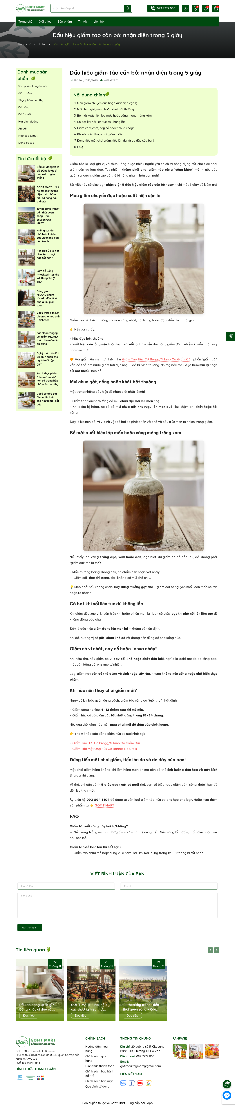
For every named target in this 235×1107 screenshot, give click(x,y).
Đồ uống (23, 107)
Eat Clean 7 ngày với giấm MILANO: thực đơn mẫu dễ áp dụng (48, 338)
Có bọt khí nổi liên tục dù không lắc (101, 122)
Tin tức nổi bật (32, 158)
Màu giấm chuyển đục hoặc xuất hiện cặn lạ (107, 103)
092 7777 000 (166, 8)
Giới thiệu (45, 21)
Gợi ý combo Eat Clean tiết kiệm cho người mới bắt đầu (48, 399)
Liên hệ (99, 21)
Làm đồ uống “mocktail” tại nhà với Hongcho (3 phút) (48, 276)
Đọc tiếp (29, 1015)
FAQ (80, 147)
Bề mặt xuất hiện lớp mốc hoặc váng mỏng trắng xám (114, 115)
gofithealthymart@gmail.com (140, 1066)
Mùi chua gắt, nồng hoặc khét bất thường (105, 109)
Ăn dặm (23, 128)
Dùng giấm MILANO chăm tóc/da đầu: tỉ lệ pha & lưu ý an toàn (47, 298)
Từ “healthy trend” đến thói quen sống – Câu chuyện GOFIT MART (48, 216)
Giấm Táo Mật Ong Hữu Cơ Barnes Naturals (104, 749)
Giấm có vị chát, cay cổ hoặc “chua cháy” (105, 128)
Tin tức (82, 21)
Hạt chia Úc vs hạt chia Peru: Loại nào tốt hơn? (48, 254)
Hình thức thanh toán (99, 1066)
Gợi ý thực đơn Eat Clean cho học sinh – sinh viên (48, 316)
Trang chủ (25, 21)
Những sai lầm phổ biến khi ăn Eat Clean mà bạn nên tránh (48, 236)
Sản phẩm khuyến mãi (32, 86)
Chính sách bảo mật (99, 1081)
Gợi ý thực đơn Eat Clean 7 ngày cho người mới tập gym (48, 359)
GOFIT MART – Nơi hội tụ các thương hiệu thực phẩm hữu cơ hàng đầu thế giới (48, 194)
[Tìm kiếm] (127, 8)
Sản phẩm (65, 21)
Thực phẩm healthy (30, 100)
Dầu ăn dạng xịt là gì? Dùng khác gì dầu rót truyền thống (48, 172)
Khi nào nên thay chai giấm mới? (99, 134)
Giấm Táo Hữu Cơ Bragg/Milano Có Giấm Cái (156, 359)
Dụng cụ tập (26, 142)
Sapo (149, 1103)
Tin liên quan (33, 950)
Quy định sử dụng (97, 1086)
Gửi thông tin (29, 927)
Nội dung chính (89, 94)
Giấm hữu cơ (26, 93)
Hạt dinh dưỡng (28, 121)
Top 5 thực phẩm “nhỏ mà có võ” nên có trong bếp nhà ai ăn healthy (47, 379)
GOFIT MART (104, 805)
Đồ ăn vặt (24, 114)
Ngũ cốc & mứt (27, 135)
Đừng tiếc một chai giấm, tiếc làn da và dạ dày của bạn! (115, 140)
